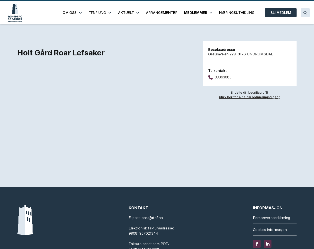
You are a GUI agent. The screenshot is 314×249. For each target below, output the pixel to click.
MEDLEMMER (198, 12)
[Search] (305, 12)
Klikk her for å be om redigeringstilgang (249, 97)
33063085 (223, 77)
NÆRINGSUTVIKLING (236, 12)
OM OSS (72, 12)
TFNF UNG (100, 12)
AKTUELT (128, 12)
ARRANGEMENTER (161, 12)
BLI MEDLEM (280, 12)
